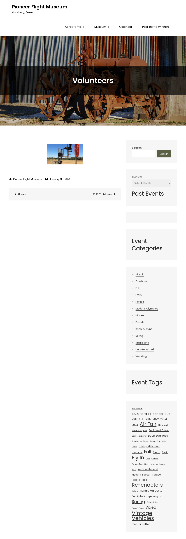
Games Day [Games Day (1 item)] (137, 464)
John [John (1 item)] (134, 469)
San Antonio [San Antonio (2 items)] (139, 496)
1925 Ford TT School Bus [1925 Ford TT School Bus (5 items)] (151, 414)
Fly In (139, 295)
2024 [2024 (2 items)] (135, 425)
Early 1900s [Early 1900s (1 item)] (137, 452)
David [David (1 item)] (134, 446)
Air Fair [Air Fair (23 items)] (148, 424)
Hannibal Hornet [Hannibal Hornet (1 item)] (157, 464)
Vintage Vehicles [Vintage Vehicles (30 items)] (143, 516)
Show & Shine (144, 329)
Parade (140, 322)
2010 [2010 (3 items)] (135, 419)
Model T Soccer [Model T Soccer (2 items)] (141, 474)
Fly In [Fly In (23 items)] (138, 457)
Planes (22, 194)
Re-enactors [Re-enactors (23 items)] (147, 485)
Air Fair (140, 274)
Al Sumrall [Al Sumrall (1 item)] (163, 425)
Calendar (125, 27)
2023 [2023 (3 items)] (163, 419)
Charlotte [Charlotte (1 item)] (161, 441)
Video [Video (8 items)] (150, 507)
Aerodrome (73, 27)
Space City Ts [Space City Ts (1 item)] (154, 496)
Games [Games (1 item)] (155, 458)
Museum (100, 27)
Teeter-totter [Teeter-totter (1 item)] (152, 502)
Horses (140, 302)
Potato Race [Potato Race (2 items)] (139, 480)
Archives (137, 177)
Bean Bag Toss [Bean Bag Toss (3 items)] (158, 436)
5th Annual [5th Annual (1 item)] (137, 408)
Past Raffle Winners (155, 27)
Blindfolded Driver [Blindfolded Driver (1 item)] (140, 441)
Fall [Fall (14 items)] (147, 451)
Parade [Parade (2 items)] (156, 474)
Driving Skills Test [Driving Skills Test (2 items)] (149, 446)
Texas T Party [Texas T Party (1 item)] (138, 508)
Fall (138, 288)
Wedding (141, 356)
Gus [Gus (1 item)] (146, 464)
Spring (139, 336)
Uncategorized (145, 349)
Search (137, 148)
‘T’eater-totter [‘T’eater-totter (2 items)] (141, 524)
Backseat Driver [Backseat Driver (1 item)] (139, 436)
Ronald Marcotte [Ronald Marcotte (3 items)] (151, 491)
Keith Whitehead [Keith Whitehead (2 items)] (148, 469)
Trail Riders (142, 342)
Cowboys (141, 281)
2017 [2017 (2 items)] (148, 419)
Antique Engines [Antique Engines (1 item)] (139, 430)
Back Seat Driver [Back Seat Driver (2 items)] (159, 430)
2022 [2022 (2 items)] (156, 419)
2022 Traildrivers (102, 194)
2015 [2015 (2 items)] (141, 419)
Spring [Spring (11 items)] (138, 501)
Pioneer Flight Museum (39, 7)
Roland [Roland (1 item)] (135, 491)
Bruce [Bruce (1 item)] (152, 441)
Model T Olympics (147, 308)
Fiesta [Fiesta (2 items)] (156, 452)
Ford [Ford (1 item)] (148, 458)
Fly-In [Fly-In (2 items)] (165, 452)
